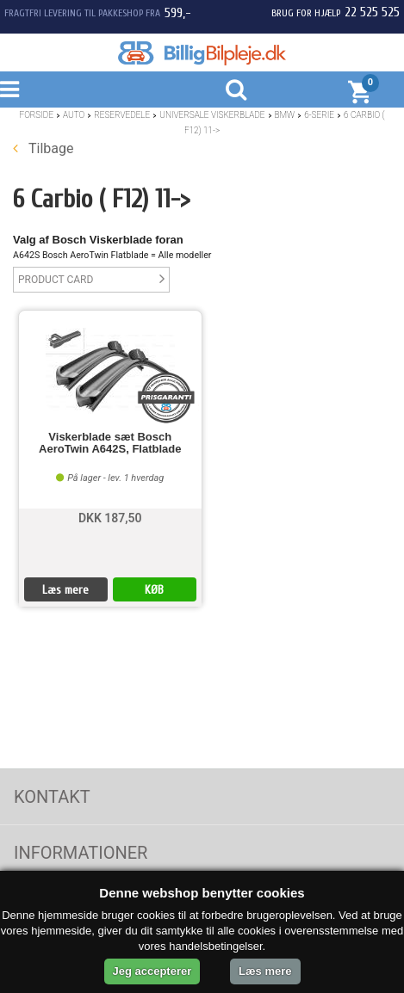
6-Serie (319, 115)
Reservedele (122, 115)
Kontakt (52, 796)
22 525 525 (372, 12)
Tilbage (43, 148)
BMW (285, 115)
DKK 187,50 (110, 518)
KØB (154, 590)
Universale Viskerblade (211, 115)
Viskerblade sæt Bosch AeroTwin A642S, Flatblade (110, 443)
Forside (36, 115)
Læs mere (65, 590)
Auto (73, 115)
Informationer (80, 852)
